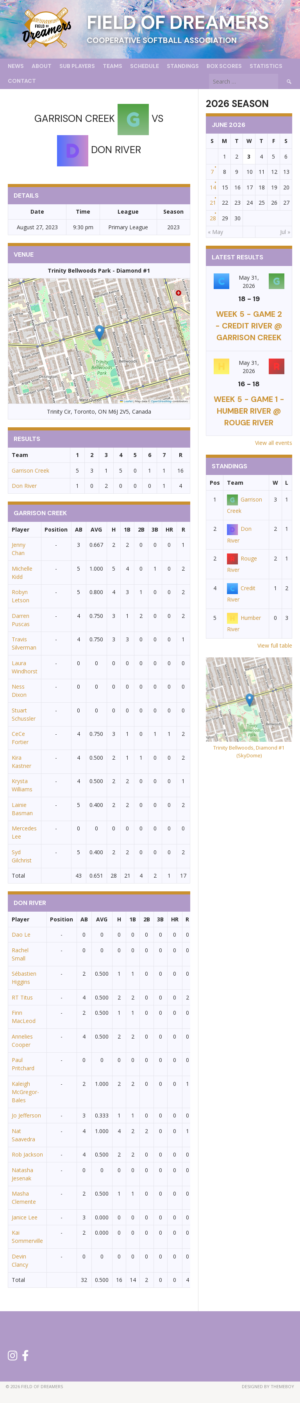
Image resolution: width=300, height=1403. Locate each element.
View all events (273, 442)
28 (213, 218)
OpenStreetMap (161, 401)
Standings (183, 66)
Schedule (144, 66)
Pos (215, 482)
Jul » (285, 232)
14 (213, 187)
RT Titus (22, 997)
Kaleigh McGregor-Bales (25, 1092)
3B (155, 529)
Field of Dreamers (178, 22)
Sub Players (77, 66)
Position (56, 529)
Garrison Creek (30, 470)
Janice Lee (25, 1217)
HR (169, 529)
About (42, 66)
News (16, 66)
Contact (22, 80)
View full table (274, 645)
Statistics (266, 66)
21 (213, 202)
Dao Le (21, 934)
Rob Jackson (27, 1154)
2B (141, 529)
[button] (99, 333)
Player (20, 529)
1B (127, 529)
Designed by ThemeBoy (268, 1386)
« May (215, 232)
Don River (24, 485)
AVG (96, 529)
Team (235, 482)
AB (78, 529)
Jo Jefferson (26, 1115)
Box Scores (224, 66)
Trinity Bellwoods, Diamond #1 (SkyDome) (248, 751)
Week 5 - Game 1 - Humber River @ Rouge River (249, 411)
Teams (112, 66)
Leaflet (126, 401)
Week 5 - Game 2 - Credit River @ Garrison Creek (248, 326)
